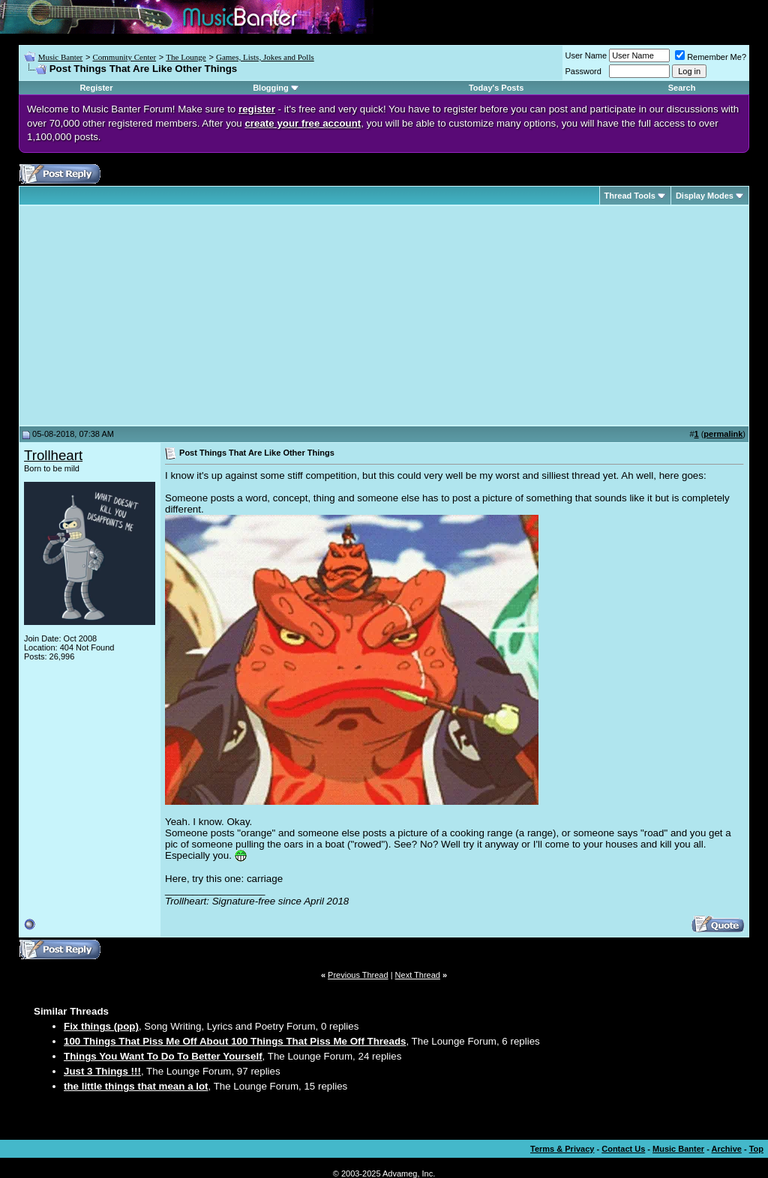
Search (682, 87)
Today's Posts (496, 87)
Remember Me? (710, 56)
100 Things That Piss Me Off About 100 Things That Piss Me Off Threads (235, 1041)
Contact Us (623, 1148)
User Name (587, 55)
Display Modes (705, 195)
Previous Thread (358, 974)
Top (756, 1148)
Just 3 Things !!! (102, 1071)
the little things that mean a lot (136, 1086)
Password (584, 71)
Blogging (271, 87)
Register (96, 87)
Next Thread (417, 974)
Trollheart (53, 455)
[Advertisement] (150, 315)
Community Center (124, 56)
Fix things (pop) (101, 1026)
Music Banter (60, 56)
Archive (727, 1148)
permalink (723, 433)
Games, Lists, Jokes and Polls (265, 56)
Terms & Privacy (562, 1148)
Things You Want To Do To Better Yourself (163, 1056)
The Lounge (186, 56)
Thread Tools (630, 195)
